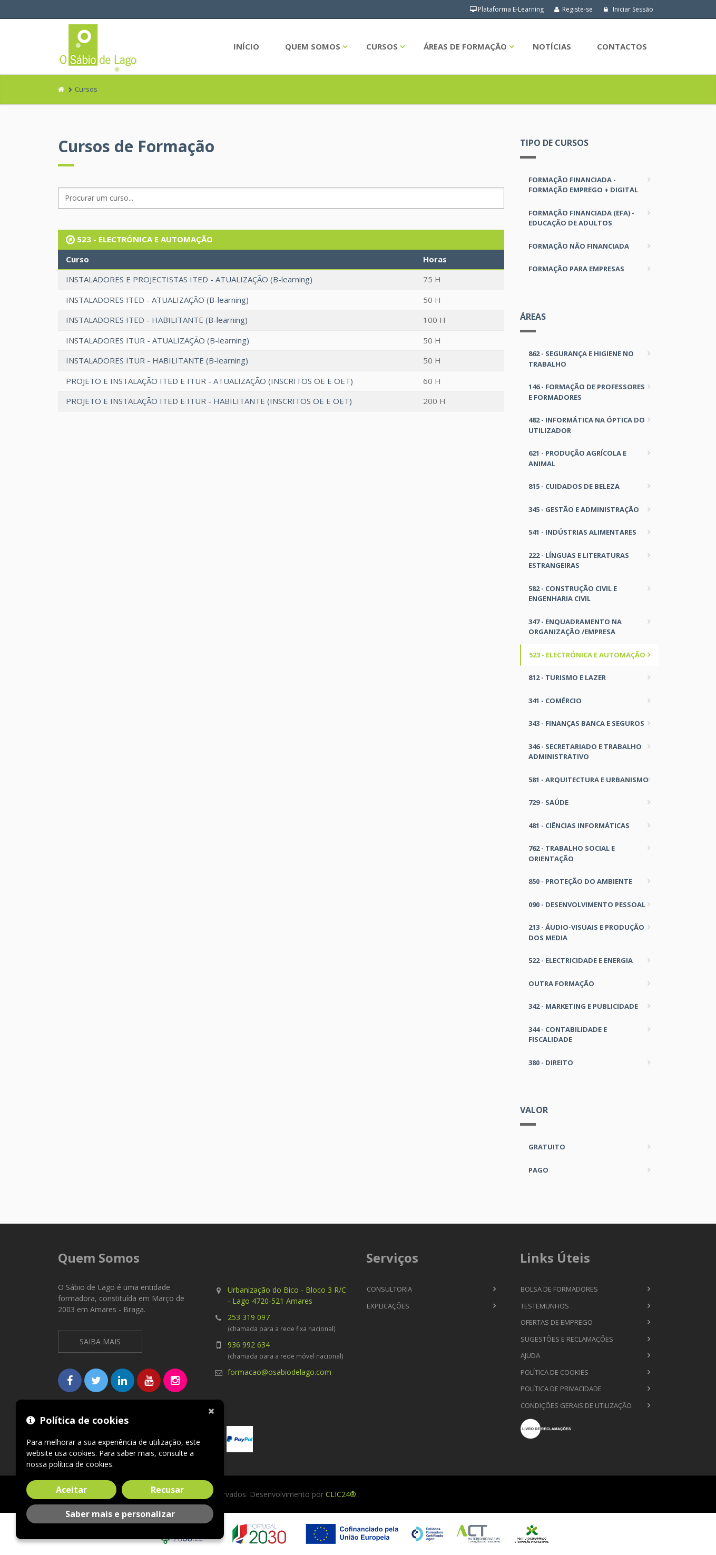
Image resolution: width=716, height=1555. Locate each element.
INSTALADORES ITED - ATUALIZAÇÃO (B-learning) (157, 299)
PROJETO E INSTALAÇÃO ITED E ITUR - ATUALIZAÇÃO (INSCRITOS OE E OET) (209, 381)
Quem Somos (312, 46)
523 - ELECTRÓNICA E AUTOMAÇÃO (587, 655)
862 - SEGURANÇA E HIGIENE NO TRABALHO (581, 359)
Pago (538, 1170)
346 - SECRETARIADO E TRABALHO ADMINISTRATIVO (585, 752)
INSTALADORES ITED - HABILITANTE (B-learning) (157, 319)
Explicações (388, 1306)
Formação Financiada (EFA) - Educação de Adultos (581, 218)
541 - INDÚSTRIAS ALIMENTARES (582, 532)
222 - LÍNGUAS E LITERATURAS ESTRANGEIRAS (578, 560)
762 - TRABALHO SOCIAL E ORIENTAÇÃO (571, 853)
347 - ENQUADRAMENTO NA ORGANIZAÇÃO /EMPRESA (575, 627)
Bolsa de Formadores (559, 1289)
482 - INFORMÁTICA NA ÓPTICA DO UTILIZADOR (586, 425)
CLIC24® (341, 1494)
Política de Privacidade (561, 1388)
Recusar (167, 1489)
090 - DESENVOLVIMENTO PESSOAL (586, 904)
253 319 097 (249, 1317)
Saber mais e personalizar (120, 1514)
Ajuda (530, 1355)
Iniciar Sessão (628, 9)
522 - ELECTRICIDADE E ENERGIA (580, 960)
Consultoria (389, 1289)
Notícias (552, 46)
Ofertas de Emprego (557, 1322)
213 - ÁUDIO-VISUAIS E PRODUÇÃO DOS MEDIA (586, 932)
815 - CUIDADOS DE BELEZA (574, 486)
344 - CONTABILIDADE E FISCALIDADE (567, 1035)
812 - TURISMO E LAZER (567, 677)
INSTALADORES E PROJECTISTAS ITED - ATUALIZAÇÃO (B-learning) (189, 279)
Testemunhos (545, 1306)
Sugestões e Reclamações (567, 1339)
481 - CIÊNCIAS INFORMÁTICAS (579, 825)
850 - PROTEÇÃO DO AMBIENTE (580, 881)
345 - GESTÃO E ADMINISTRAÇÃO (583, 509)
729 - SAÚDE (548, 802)
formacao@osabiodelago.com (279, 1372)
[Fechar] (213, 1410)
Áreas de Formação (465, 46)
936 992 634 (249, 1345)
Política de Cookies (555, 1372)
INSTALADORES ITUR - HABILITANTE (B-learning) (157, 360)
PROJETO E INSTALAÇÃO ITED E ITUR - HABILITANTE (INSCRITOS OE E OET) (209, 401)
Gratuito (546, 1147)
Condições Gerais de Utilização (576, 1405)
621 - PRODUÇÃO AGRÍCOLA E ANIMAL (577, 458)
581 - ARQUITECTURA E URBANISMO (588, 779)
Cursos (382, 46)
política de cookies (80, 1464)
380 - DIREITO (550, 1062)
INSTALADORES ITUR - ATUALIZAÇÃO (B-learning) (157, 340)
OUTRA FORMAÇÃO (561, 983)
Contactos (622, 46)
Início (246, 46)
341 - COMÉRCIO (555, 700)
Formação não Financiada (578, 246)
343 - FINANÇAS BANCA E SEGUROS (586, 723)
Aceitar (71, 1489)
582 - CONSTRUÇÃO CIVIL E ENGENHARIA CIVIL (572, 594)
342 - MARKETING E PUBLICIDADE (583, 1006)
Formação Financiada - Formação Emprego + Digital (583, 185)
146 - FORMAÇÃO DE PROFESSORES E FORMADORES (586, 392)
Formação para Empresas (576, 268)
